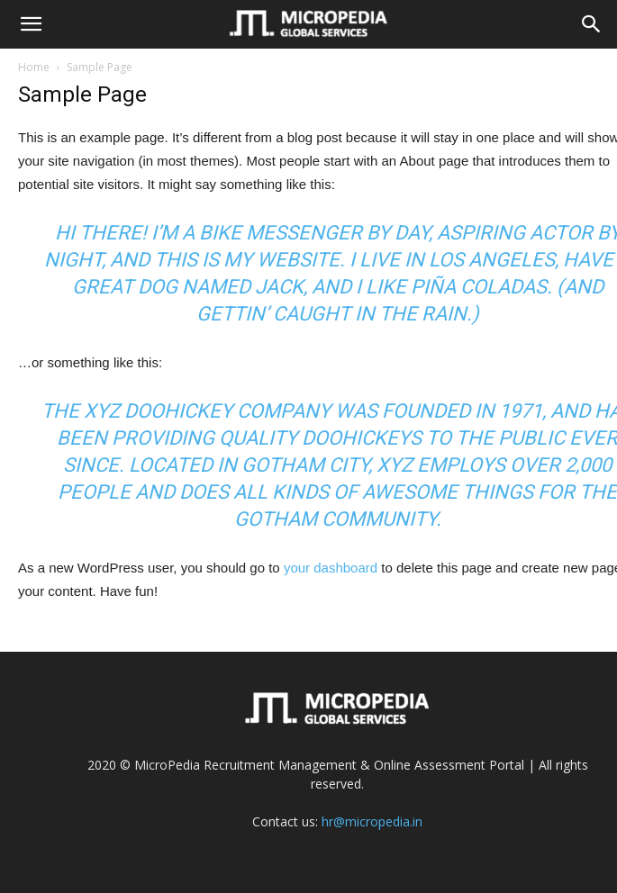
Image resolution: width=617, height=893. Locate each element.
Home (34, 67)
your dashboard (330, 567)
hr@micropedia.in (372, 821)
